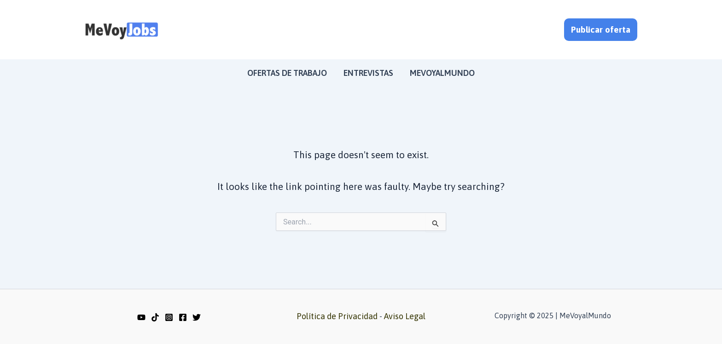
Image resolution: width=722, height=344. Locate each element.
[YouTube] (141, 317)
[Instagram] (169, 317)
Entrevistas (368, 73)
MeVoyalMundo (442, 73)
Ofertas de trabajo (287, 73)
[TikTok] (155, 317)
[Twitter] (196, 317)
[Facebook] (183, 317)
